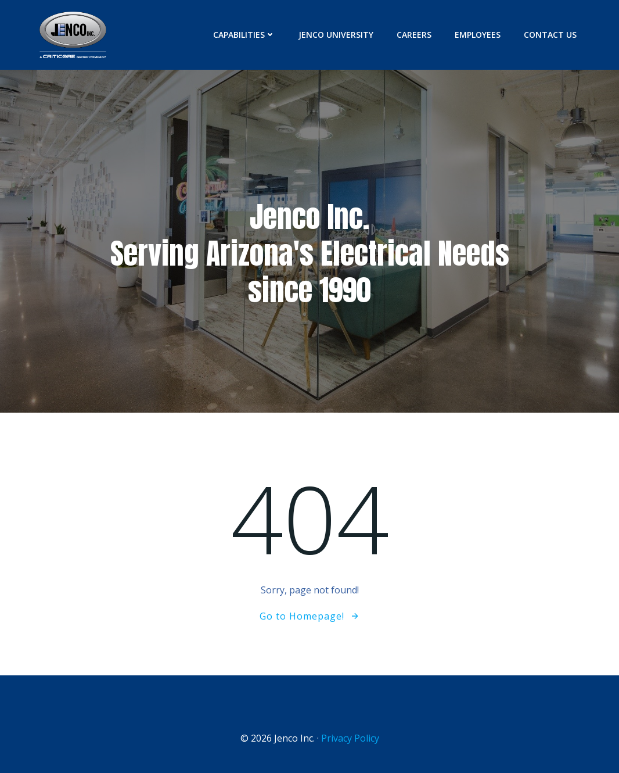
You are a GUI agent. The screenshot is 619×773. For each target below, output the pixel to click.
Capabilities (244, 34)
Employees (478, 34)
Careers (414, 34)
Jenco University (335, 34)
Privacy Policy (350, 738)
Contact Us (550, 34)
